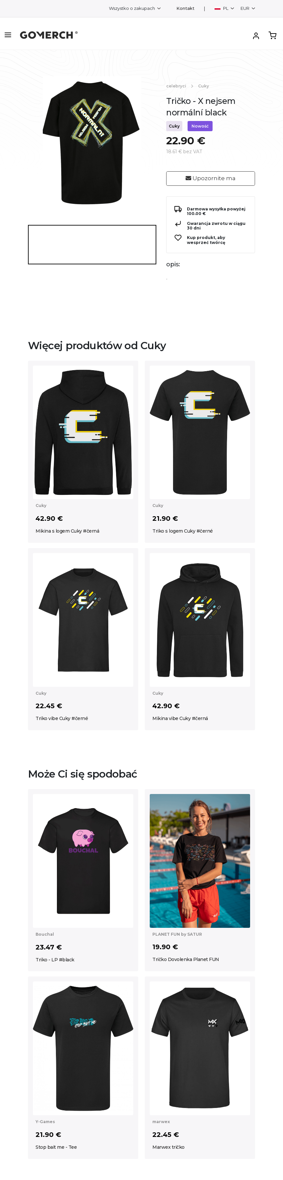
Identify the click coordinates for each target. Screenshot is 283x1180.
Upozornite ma (211, 178)
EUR (245, 8)
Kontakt (185, 8)
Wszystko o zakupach (132, 8)
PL (222, 8)
